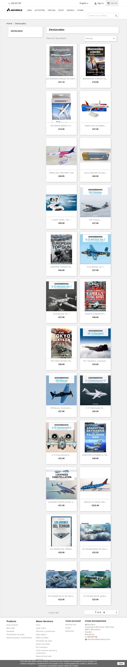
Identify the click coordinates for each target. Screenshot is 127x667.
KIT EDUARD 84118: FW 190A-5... (61, 596)
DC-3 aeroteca (41, 647)
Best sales (10, 628)
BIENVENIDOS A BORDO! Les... (95, 78)
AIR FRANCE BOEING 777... (61, 126)
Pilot (61, 10)
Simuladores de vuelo (15, 634)
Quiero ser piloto (43, 644)
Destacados (17, 31)
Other (80, 10)
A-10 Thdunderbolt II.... (61, 455)
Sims (29, 10)
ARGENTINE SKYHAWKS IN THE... (95, 455)
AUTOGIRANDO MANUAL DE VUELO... (61, 78)
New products (12, 625)
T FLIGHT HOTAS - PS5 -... (61, 220)
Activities (40, 10)
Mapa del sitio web (43, 656)
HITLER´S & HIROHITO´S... (95, 314)
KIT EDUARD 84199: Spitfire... (95, 596)
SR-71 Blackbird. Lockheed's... (95, 361)
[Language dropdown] (84, 3)
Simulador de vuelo (44, 641)
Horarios (39, 659)
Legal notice (41, 628)
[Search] (103, 15)
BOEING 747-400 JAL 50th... (95, 502)
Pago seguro (41, 634)
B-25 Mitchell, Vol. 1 (61, 314)
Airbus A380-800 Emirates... (95, 173)
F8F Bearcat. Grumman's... (61, 408)
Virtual (52, 10)
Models (70, 10)
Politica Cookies (42, 637)
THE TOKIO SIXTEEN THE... (61, 361)
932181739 (16, 3)
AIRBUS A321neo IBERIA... (95, 126)
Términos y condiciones (45, 631)
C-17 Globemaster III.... (95, 408)
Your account (73, 621)
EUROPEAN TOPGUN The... (61, 267)
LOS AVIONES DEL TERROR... (61, 549)
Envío (38, 625)
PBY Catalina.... (95, 220)
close (121, 664)
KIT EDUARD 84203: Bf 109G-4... (95, 549)
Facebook (10, 631)
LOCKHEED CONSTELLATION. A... (61, 502)
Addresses (69, 631)
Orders (68, 628)
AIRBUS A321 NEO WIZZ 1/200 (61, 173)
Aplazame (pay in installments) (19, 637)
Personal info (70, 624)
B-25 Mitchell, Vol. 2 (95, 267)
